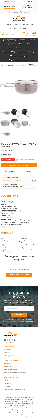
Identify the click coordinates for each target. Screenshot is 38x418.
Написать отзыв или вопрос (19, 274)
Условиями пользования (24, 321)
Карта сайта (9, 366)
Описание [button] (28, 171)
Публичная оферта (11, 369)
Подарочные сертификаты (19, 60)
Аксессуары (23, 56)
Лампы (10, 48)
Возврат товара (10, 356)
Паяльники (22, 52)
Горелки (22, 40)
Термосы (30, 44)
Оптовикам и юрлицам (24, 25)
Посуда (27, 48)
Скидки (7, 386)
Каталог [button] (8, 25)
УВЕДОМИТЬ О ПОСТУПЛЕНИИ (19, 165)
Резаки (18, 48)
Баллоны (32, 40)
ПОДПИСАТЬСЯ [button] (19, 315)
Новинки (8, 383)
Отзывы (13, 28)
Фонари (32, 52)
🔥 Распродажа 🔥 (9, 40)
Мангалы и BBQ (9, 52)
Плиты (21, 44)
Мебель (13, 56)
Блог (6, 380)
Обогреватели (10, 44)
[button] (9, 7)
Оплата (7, 353)
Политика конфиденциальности (15, 389)
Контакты (24, 28)
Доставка (8, 349)
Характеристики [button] (10, 171)
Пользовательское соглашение (15, 372)
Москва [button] (15, 177)
